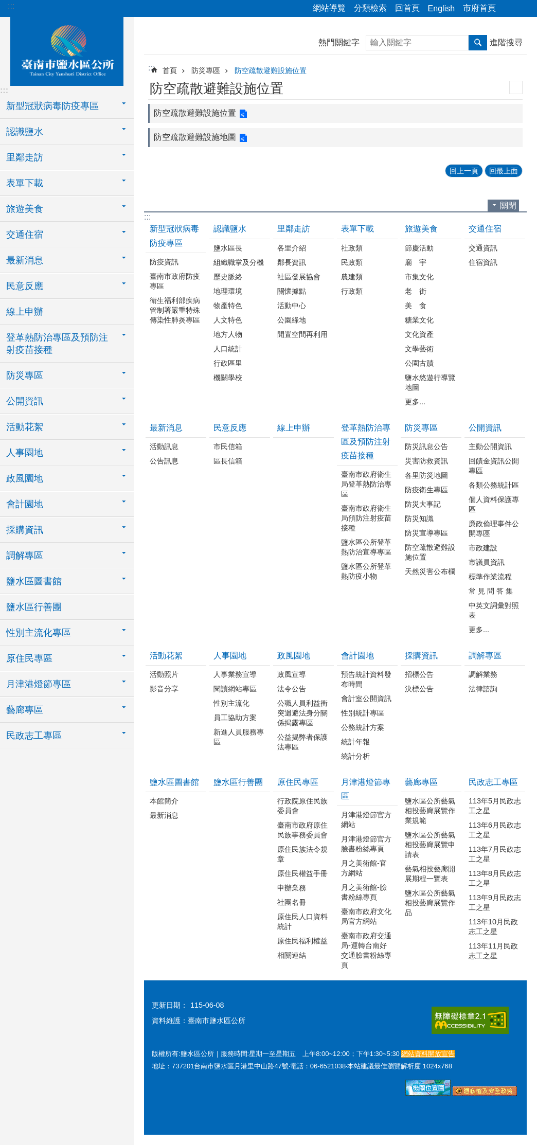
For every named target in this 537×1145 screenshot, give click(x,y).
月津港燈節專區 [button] (38, 684)
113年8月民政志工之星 (495, 878)
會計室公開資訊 (366, 698)
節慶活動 (419, 248)
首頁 (170, 70)
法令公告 (291, 689)
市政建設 (483, 548)
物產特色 (227, 305)
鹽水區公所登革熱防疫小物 (366, 571)
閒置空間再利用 (302, 334)
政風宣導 (291, 674)
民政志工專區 (493, 782)
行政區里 (227, 363)
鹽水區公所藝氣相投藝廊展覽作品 (430, 903)
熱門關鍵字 (339, 42)
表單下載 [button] (24, 183)
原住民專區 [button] (29, 658)
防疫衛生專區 (426, 490)
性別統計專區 (362, 713)
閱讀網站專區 (235, 689)
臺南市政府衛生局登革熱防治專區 (366, 484)
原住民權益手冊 (302, 873)
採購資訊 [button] (24, 530)
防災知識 (419, 518)
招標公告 (419, 674)
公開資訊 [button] (24, 401)
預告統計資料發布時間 (366, 679)
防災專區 (205, 70)
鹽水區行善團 (34, 607)
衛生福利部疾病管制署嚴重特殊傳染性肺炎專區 (175, 310)
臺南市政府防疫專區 (175, 281)
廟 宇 (415, 262)
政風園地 (293, 655)
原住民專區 (297, 782)
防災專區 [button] (24, 375)
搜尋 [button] (478, 42)
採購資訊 (421, 655)
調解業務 (483, 674)
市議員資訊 (487, 562)
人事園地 (229, 655)
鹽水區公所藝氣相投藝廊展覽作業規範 (430, 811)
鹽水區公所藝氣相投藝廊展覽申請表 (430, 844)
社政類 (352, 248)
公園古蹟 (419, 363)
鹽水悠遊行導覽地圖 (430, 382)
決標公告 (419, 689)
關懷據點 (291, 291)
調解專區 (485, 655)
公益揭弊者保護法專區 (302, 742)
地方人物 (227, 334)
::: (11, 6)
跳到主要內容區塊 (5, 5)
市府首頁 (479, 8)
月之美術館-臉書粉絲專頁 (364, 892)
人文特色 (227, 320)
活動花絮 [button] (24, 427)
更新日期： (170, 1005)
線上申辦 (24, 312)
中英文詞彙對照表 (494, 610)
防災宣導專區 (426, 533)
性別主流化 (231, 703)
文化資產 (419, 334)
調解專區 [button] (24, 555)
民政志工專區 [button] (34, 735)
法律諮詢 (483, 689)
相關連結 (291, 955)
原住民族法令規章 (302, 854)
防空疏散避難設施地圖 (195, 137)
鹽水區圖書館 (174, 782)
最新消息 (166, 427)
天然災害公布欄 (430, 571)
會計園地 (357, 655)
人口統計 (227, 349)
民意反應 (229, 427)
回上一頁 (464, 171)
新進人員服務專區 (238, 737)
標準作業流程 (490, 576)
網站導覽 (329, 8)
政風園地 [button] (24, 478)
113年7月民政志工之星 (495, 854)
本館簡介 (164, 801)
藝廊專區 (421, 782)
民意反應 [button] (24, 286)
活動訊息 (164, 446)
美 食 (415, 305)
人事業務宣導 (235, 674)
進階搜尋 (506, 42)
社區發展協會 (298, 277)
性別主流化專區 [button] (38, 633)
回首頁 (407, 8)
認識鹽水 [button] (24, 132)
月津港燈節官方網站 (366, 820)
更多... (415, 402)
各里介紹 (291, 248)
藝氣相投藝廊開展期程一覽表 (430, 874)
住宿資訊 (483, 262)
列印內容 (516, 87)
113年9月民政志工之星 (495, 902)
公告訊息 (164, 461)
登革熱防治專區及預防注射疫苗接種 (365, 441)
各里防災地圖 (426, 475)
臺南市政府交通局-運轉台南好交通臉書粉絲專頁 (366, 950)
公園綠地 (291, 320)
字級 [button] (523, 9)
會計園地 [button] (24, 504)
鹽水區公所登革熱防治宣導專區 (366, 547)
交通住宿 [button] (24, 234)
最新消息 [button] (24, 260)
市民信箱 (227, 446)
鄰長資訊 (291, 262)
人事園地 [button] (24, 453)
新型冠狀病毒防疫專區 (174, 235)
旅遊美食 (421, 228)
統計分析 (355, 756)
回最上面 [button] (503, 171)
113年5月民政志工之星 (495, 806)
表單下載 (357, 228)
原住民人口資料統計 (302, 922)
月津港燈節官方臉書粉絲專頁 (366, 844)
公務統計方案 (362, 727)
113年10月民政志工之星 (493, 927)
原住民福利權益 (302, 941)
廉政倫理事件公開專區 (494, 529)
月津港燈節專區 (365, 789)
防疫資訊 (164, 262)
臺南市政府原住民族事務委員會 (302, 830)
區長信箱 (227, 461)
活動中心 (291, 305)
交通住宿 (485, 228)
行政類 (352, 291)
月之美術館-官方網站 (364, 868)
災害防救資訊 (426, 461)
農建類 (352, 277)
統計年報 (355, 742)
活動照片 (164, 674)
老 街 (415, 291)
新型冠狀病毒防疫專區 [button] (52, 106)
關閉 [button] (508, 205)
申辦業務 (291, 888)
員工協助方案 (235, 717)
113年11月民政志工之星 (493, 951)
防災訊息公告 (426, 446)
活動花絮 (166, 655)
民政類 (352, 262)
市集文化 (419, 277)
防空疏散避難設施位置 (271, 70)
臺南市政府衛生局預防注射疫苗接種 (366, 518)
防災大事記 (423, 504)
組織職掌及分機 (238, 262)
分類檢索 (370, 8)
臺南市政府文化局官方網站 (366, 916)
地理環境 (227, 291)
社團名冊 (291, 902)
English (441, 8)
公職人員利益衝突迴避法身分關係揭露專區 (302, 713)
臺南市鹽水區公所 (66, 50)
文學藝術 (419, 349)
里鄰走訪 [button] (24, 157)
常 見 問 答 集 (491, 591)
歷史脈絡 (227, 277)
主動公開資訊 (490, 446)
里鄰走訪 (293, 228)
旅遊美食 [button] (24, 209)
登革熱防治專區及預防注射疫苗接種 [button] (57, 343)
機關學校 (227, 377)
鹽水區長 (227, 248)
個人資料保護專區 (494, 504)
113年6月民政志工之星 (495, 830)
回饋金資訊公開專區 (494, 466)
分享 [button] (509, 9)
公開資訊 (485, 427)
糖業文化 (419, 320)
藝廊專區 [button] (24, 710)
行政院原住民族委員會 (302, 806)
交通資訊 (483, 248)
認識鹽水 (229, 228)
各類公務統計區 (494, 485)
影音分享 (164, 689)
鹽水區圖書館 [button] (34, 581)
